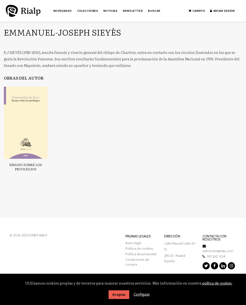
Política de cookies (139, 248)
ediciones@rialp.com (218, 251)
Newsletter (133, 11)
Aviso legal (133, 243)
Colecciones (87, 11)
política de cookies (217, 283)
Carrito (197, 11)
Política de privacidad (140, 254)
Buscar (154, 11)
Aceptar (119, 294)
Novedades (62, 11)
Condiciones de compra (137, 262)
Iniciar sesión (222, 11)
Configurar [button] (142, 294)
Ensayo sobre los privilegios (25, 166)
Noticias (110, 11)
